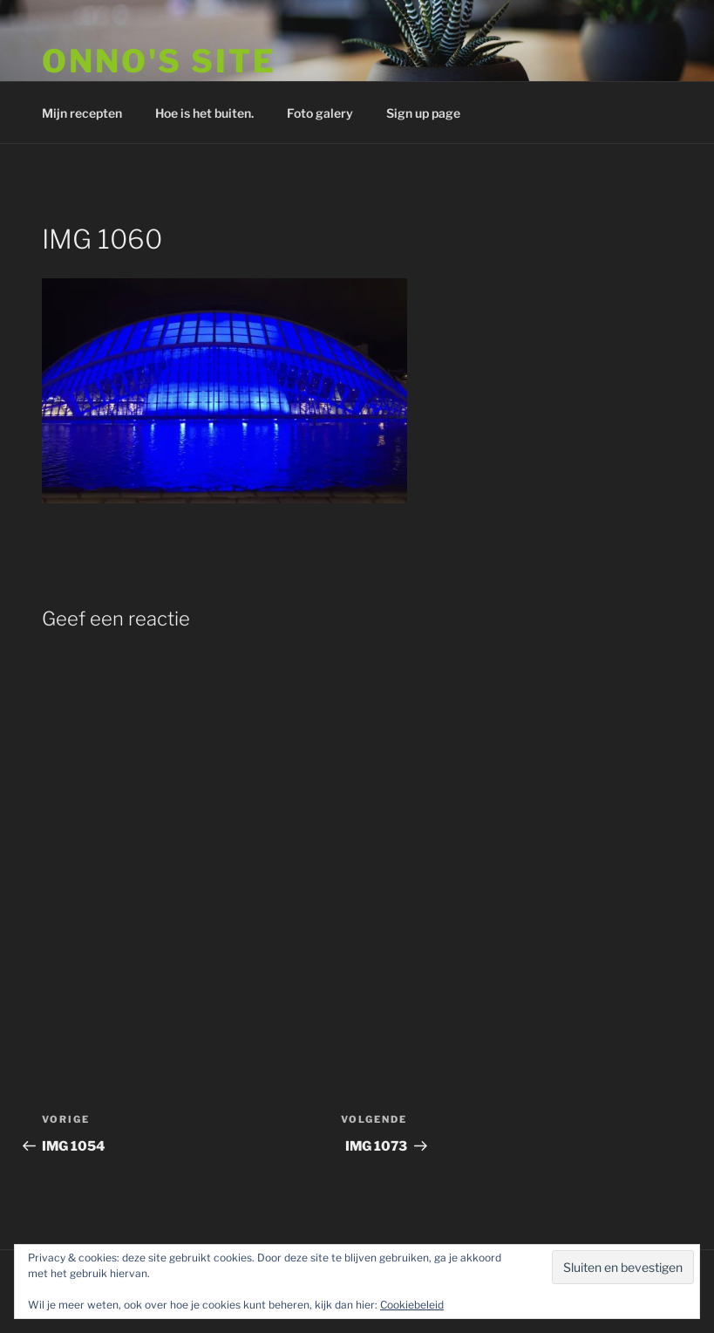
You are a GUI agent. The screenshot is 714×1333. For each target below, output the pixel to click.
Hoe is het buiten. (204, 113)
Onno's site (159, 61)
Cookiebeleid (412, 1304)
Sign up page (423, 113)
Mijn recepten (82, 113)
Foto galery (320, 113)
